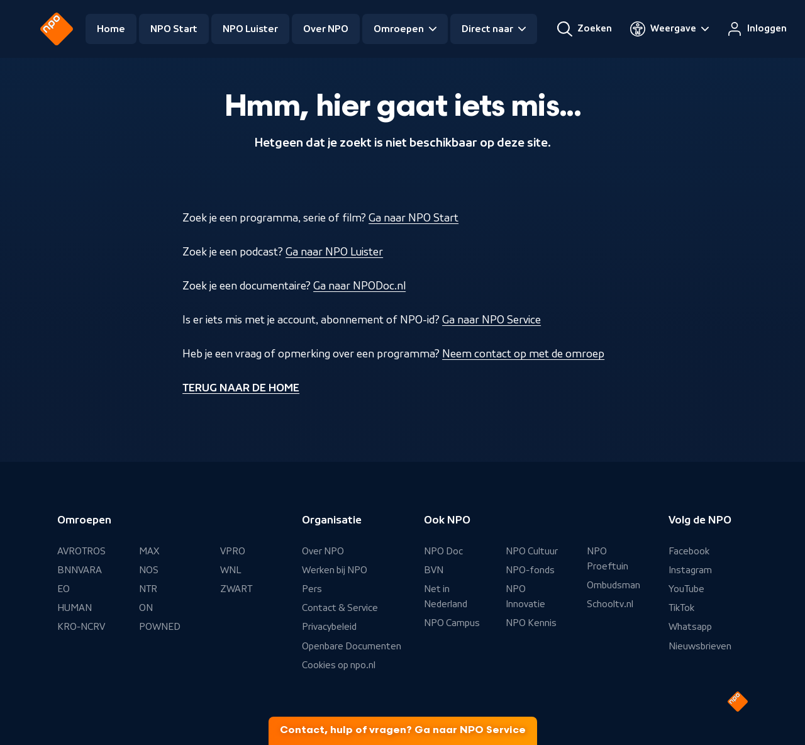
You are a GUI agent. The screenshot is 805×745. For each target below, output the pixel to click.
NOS (148, 570)
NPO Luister (250, 29)
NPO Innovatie (525, 596)
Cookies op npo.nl (338, 665)
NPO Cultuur (532, 551)
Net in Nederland (445, 596)
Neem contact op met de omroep (523, 353)
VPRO (232, 551)
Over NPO (325, 29)
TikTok (681, 608)
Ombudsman (613, 585)
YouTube (686, 589)
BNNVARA (79, 570)
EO (63, 589)
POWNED (159, 627)
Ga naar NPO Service (491, 319)
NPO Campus (452, 623)
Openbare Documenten (351, 646)
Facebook (689, 551)
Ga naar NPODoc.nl (359, 285)
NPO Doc (443, 551)
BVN (433, 570)
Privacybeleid (329, 627)
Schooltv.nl (610, 604)
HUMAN (74, 608)
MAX (149, 551)
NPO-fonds (530, 570)
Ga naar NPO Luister (334, 251)
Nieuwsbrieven (700, 646)
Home (111, 29)
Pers (312, 589)
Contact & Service (340, 608)
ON (146, 608)
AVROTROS (81, 551)
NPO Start (173, 29)
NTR (148, 589)
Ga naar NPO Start (413, 217)
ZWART (236, 589)
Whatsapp (690, 627)
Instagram (690, 570)
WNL (231, 570)
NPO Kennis (531, 623)
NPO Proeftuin (607, 558)
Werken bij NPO (334, 570)
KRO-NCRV (81, 627)
